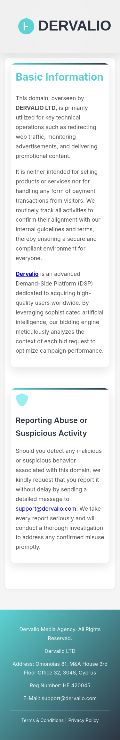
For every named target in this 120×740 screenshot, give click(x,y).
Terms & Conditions (42, 720)
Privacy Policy (83, 720)
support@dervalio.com (46, 508)
